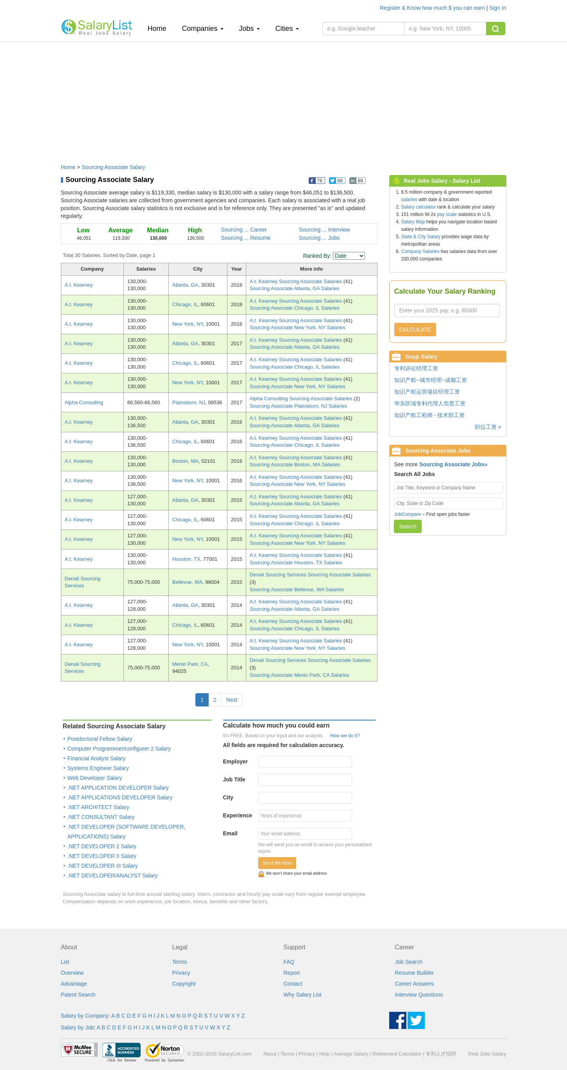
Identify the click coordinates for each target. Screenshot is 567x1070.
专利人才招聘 (441, 1054)
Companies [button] (203, 28)
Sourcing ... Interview (324, 229)
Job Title (234, 779)
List (65, 962)
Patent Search (78, 995)
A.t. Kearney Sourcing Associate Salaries (296, 281)
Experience (237, 815)
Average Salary (351, 1054)
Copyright (184, 984)
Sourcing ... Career (244, 229)
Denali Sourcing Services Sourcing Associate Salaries (310, 575)
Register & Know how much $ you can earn (433, 8)
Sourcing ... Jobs (319, 238)
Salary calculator (418, 207)
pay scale (447, 214)
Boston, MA (185, 461)
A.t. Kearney (79, 285)
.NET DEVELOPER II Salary (102, 856)
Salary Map (413, 222)
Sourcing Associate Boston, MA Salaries (295, 464)
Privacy (181, 973)
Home (160, 28)
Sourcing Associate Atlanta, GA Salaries (295, 288)
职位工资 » (488, 427)
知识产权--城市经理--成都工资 (430, 380)
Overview (72, 973)
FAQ (289, 962)
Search (407, 526)
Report (292, 973)
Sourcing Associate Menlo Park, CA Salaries (299, 675)
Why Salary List (303, 995)
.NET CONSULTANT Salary (101, 817)
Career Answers (414, 984)
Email (230, 833)
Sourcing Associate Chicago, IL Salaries (295, 308)
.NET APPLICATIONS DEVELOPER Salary (120, 797)
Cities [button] (287, 28)
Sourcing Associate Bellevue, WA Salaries (297, 589)
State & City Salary (421, 236)
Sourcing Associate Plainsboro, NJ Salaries (298, 406)
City (228, 797)
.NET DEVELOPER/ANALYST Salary (113, 875)
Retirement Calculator (397, 1054)
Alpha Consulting (84, 402)
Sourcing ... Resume (246, 238)
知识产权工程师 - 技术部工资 (429, 415)
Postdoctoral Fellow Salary (100, 739)
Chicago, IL (185, 304)
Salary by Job (77, 1027)
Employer (235, 761)
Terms (179, 962)
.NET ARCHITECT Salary (98, 807)
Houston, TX (186, 559)
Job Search (409, 962)
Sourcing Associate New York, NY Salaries (297, 327)
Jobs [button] (249, 28)
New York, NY (187, 324)
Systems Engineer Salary (98, 768)
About (269, 1054)
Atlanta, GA (185, 285)
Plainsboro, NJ (189, 402)
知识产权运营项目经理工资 (427, 392)
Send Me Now (277, 863)
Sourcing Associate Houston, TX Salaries (296, 562)
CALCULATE (415, 329)
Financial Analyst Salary (97, 758)
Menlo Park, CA (190, 664)
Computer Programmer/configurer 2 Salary (119, 748)
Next (232, 700)
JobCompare (407, 514)
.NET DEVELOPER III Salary (103, 866)
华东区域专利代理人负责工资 (429, 403)
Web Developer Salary (95, 778)
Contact (293, 984)
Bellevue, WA (187, 582)
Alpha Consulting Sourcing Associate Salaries (302, 398)
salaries (409, 199)
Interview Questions (419, 995)
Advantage (74, 984)
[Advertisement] (283, 98)
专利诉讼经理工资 (416, 368)
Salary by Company (85, 1016)
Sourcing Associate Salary (113, 167)
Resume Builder (414, 973)
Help (324, 1054)
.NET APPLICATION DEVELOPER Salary (118, 788)
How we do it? (345, 735)
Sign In (497, 8)
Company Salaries (420, 251)
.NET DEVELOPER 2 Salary (102, 846)
